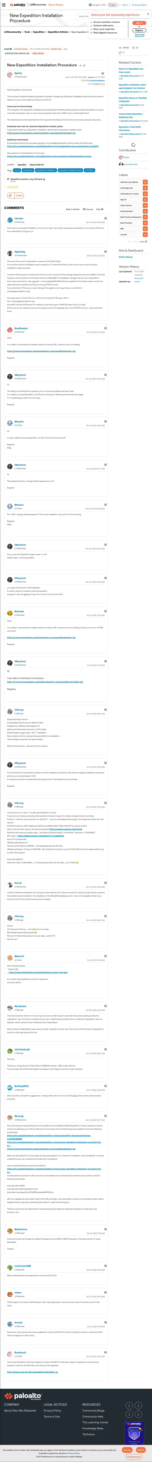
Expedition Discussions (130, 76)
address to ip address (129, 182)
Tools (27, 32)
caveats (123, 235)
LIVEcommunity (12, 32)
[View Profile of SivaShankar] (21, 328)
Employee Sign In (139, 5)
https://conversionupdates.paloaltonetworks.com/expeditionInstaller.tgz (41, 133)
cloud (17, 170)
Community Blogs (93, 1410)
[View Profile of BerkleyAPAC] (21, 1086)
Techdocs (88, 1434)
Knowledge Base (92, 1428)
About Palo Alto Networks (20, 1410)
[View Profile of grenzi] (17, 883)
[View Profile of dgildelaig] (19, 252)
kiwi (65, 49)
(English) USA (97, 4)
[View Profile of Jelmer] (18, 1293)
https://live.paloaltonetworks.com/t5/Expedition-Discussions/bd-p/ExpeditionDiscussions (49, 156)
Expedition (39, 32)
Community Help (92, 1416)
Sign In (125, 5)
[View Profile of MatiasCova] (20, 1229)
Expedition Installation (46, 170)
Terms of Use (52, 1416)
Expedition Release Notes (131, 134)
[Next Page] (143, 242)
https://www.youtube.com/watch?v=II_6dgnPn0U (41, 836)
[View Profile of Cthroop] (19, 710)
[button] (127, 1450)
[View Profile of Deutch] (18, 1322)
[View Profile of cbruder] (18, 218)
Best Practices (126, 223)
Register (113, 5)
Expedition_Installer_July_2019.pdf (26, 179)
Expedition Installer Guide (70, 170)
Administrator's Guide (129, 194)
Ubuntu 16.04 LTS (37, 165)
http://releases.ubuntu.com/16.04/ (65, 829)
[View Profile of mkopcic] (19, 422)
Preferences (134, 1457)
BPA (122, 229)
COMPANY (11, 1404)
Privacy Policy (73, 1453)
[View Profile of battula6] (19, 611)
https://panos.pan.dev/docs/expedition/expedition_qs (32, 1372)
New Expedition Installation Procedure (42, 65)
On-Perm (89, 170)
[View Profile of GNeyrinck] (20, 375)
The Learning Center (95, 1422)
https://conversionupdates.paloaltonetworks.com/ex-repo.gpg (37, 972)
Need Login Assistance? (135, 35)
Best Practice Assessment (131, 217)
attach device (126, 205)
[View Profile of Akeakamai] (20, 1006)
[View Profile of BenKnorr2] (20, 1352)
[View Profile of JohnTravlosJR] (22, 1049)
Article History (126, 257)
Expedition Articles (58, 32)
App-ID (123, 200)
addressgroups (126, 188)
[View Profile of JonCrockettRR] (22, 1266)
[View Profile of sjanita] (18, 73)
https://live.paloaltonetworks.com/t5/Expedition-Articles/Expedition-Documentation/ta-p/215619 (52, 146)
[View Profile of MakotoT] (19, 956)
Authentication (126, 211)
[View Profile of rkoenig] (18, 1116)
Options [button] (102, 73)
